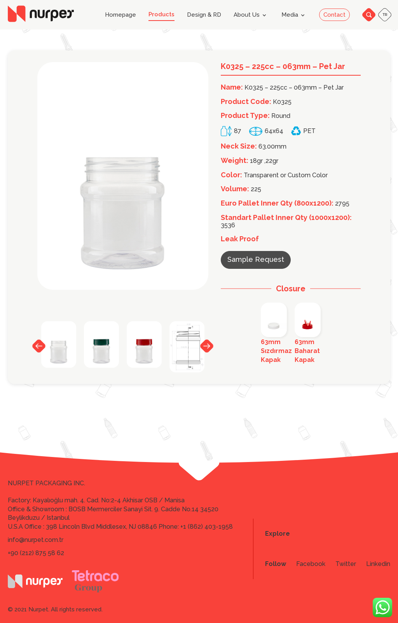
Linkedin (378, 564)
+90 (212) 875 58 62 (36, 553)
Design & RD (204, 15)
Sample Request (255, 259)
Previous (39, 346)
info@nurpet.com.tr (35, 539)
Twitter (345, 564)
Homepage (120, 15)
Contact (334, 14)
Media (294, 15)
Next (206, 345)
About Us (251, 15)
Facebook (310, 564)
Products (161, 14)
